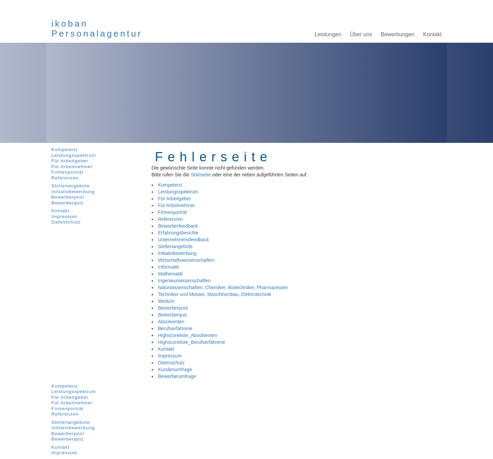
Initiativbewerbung (73, 191)
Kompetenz (64, 149)
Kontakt (60, 210)
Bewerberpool (67, 197)
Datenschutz (66, 222)
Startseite (201, 174)
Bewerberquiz (67, 202)
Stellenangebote (70, 185)
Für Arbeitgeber (69, 160)
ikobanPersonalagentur (96, 28)
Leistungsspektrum (73, 155)
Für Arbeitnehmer (71, 166)
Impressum (64, 216)
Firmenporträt (67, 172)
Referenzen (65, 177)
